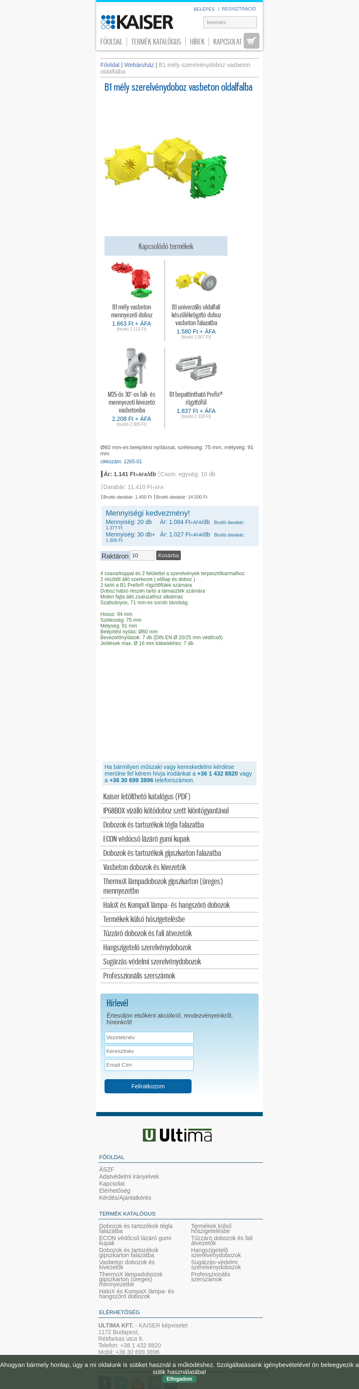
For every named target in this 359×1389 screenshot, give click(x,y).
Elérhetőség (114, 1190)
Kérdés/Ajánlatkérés (125, 1197)
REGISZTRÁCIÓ (239, 8)
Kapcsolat (227, 41)
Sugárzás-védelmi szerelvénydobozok (152, 962)
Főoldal (111, 41)
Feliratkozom (148, 1086)
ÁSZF (106, 1169)
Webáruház (139, 65)
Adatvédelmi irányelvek (129, 1176)
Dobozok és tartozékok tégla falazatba (153, 825)
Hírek (197, 41)
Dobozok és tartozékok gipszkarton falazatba (162, 853)
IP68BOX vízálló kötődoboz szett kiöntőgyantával (166, 811)
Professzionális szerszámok (139, 976)
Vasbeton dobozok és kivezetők (144, 867)
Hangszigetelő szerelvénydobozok (147, 948)
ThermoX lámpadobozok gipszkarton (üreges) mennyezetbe (163, 886)
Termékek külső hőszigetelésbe (144, 919)
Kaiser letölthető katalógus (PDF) (146, 797)
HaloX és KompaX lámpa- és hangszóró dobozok (166, 905)
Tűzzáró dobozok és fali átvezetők (147, 934)
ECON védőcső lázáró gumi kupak (146, 839)
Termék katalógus (156, 41)
